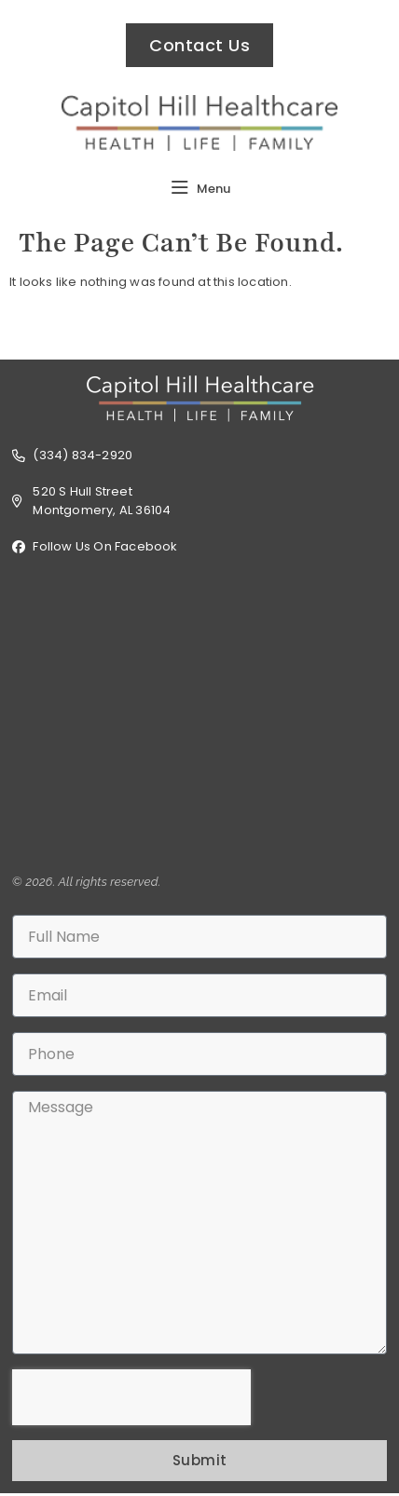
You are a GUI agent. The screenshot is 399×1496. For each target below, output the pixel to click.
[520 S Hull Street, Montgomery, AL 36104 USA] (199, 714)
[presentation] (131, 1397)
